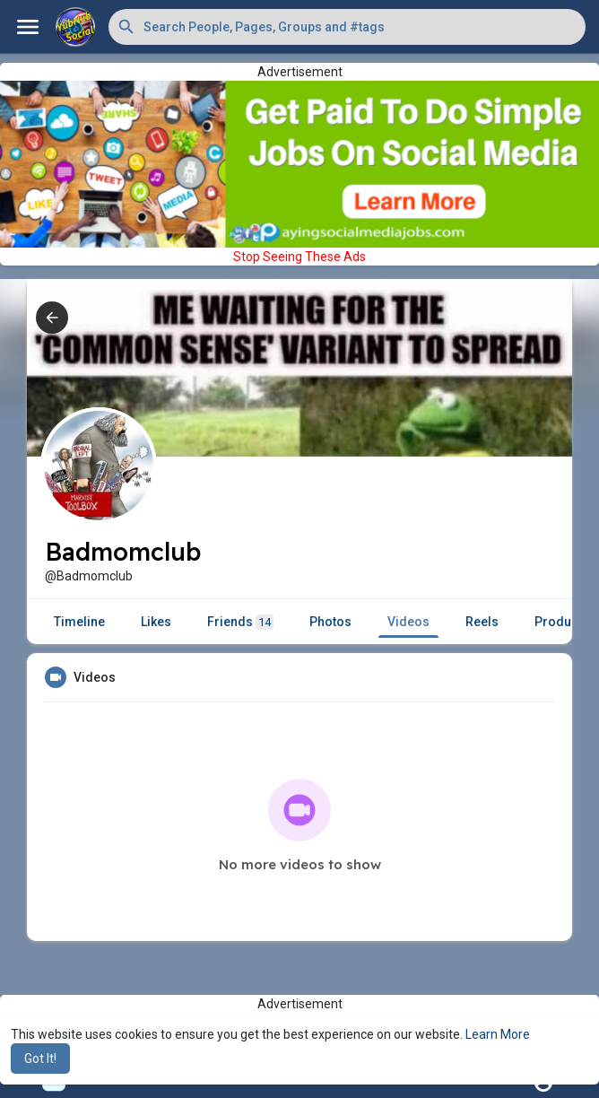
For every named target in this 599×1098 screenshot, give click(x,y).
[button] (347, 27)
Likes (156, 621)
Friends (240, 622)
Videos (408, 621)
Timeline (79, 621)
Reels (482, 621)
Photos (330, 621)
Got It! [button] (40, 1058)
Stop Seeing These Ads (299, 256)
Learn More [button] (497, 1034)
